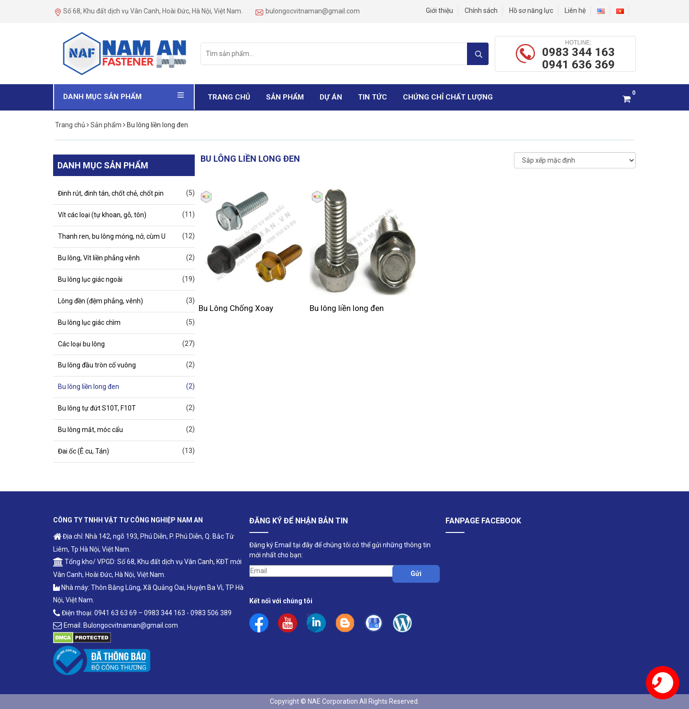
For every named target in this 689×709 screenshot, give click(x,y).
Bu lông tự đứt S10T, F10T (97, 408)
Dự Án (331, 97)
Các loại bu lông (81, 344)
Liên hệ (575, 10)
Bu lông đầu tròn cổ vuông (97, 365)
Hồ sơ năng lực (531, 10)
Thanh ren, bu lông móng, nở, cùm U (112, 236)
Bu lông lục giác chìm (89, 322)
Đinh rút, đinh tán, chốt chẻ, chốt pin (111, 193)
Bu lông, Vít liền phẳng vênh (99, 258)
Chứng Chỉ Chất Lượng (448, 97)
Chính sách (481, 10)
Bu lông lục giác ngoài (90, 279)
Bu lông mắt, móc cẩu (90, 429)
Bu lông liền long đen (347, 308)
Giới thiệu (439, 10)
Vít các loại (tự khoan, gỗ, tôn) (102, 215)
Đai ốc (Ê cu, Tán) (83, 451)
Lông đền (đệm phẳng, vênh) (100, 301)
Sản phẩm (285, 97)
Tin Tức (372, 97)
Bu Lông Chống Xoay (236, 308)
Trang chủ (229, 97)
